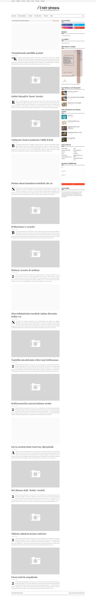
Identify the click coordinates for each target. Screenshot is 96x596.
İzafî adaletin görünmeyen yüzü (74, 132)
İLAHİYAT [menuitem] (30, 15)
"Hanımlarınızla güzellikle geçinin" (27, 52)
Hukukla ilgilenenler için (78, 158)
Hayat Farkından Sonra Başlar (77, 156)
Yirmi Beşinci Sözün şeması (73, 121)
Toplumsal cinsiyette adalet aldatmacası (74, 127)
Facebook (23, 1)
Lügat (63, 153)
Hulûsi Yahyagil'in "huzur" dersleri (27, 96)
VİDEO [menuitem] (51, 15)
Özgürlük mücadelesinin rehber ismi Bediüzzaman (34, 359)
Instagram (43, 1)
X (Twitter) (37, 1)
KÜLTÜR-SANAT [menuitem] (37, 15)
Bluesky (32, 1)
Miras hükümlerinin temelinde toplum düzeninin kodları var (34, 315)
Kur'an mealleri (65, 148)
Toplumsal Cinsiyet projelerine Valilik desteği (32, 139)
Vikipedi (63, 158)
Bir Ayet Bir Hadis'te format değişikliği (76, 97)
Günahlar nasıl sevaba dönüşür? (74, 103)
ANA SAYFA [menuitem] (13, 15)
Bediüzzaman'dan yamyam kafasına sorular (31, 403)
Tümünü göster (56, 20)
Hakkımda (18, 1)
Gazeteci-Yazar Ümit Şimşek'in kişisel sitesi (77, 593)
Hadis (74, 148)
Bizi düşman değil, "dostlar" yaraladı (28, 490)
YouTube (28, 1)
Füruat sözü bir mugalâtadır (24, 577)
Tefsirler (75, 151)
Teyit (74, 159)
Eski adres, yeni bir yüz (73, 91)
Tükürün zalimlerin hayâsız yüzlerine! (28, 533)
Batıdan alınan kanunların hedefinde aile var (32, 183)
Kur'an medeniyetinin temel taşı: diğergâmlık (32, 446)
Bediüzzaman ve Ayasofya (23, 226)
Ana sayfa (13, 1)
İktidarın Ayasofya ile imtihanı (25, 270)
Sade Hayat (70, 115)
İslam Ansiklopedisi (77, 150)
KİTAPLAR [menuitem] (46, 15)
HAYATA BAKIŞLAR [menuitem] (22, 15)
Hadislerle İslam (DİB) (66, 150)
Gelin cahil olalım (71, 138)
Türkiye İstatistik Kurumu (67, 156)
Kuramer (63, 151)
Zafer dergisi (64, 155)
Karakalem (75, 153)
